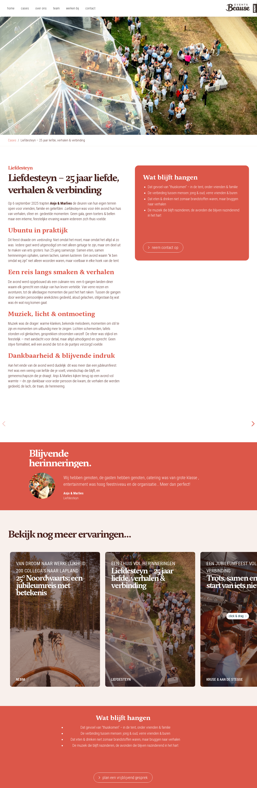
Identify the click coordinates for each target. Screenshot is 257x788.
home (10, 8)
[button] (252, 423)
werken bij (72, 8)
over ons (41, 8)
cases (25, 8)
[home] (227, 8)
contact (90, 8)
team (56, 8)
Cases (12, 140)
